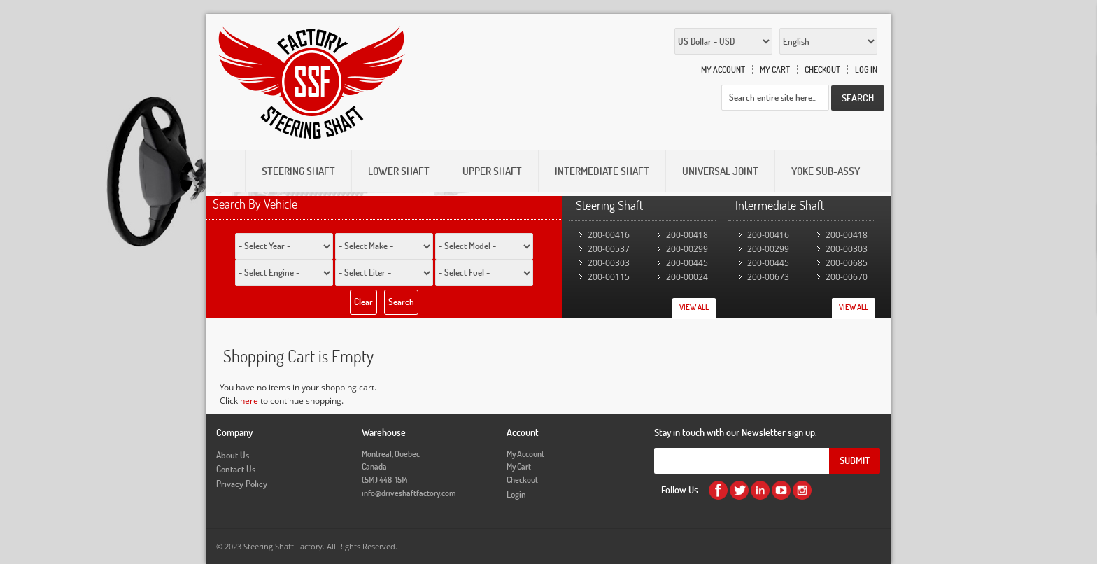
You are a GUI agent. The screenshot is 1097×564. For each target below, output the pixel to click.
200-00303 (609, 263)
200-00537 (609, 249)
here (249, 401)
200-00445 (687, 263)
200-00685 (847, 263)
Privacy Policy (241, 483)
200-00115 (609, 277)
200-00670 (847, 277)
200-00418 (687, 235)
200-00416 (609, 235)
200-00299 (687, 249)
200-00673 (768, 277)
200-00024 (687, 277)
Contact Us (235, 468)
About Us (232, 454)
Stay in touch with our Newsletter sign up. (735, 432)
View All (694, 307)
